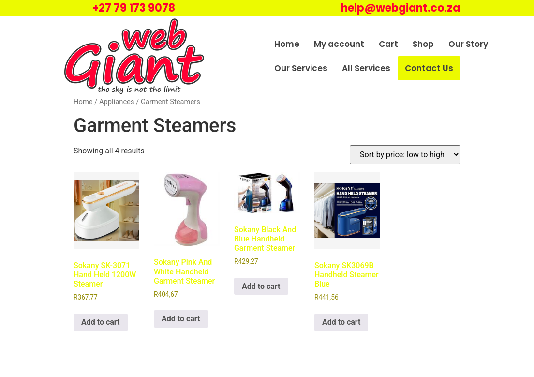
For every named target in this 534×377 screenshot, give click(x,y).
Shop (423, 44)
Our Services (300, 68)
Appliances (116, 101)
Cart (388, 44)
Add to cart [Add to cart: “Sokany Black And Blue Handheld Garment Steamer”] (261, 286)
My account (339, 44)
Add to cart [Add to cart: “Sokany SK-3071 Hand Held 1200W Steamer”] (100, 322)
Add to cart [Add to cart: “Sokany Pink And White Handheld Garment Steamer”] (181, 318)
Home (286, 44)
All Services (366, 68)
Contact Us (429, 68)
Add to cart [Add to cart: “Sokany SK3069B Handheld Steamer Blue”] (341, 322)
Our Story (468, 44)
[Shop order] (405, 154)
